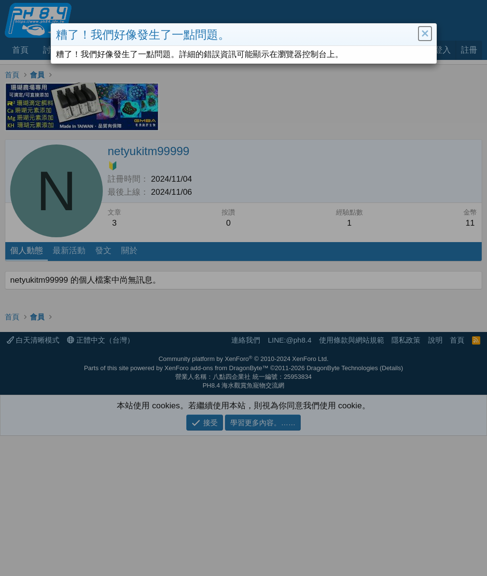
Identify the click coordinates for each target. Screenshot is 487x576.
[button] (424, 35)
